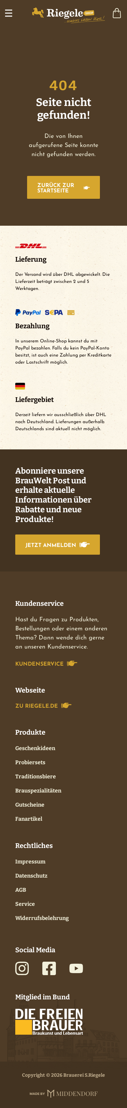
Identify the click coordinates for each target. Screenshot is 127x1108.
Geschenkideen (35, 748)
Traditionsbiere (35, 776)
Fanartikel (28, 819)
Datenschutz (31, 876)
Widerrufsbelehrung (42, 918)
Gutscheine (29, 805)
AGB (20, 890)
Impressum (30, 861)
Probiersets (30, 762)
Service (25, 904)
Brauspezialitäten (38, 790)
